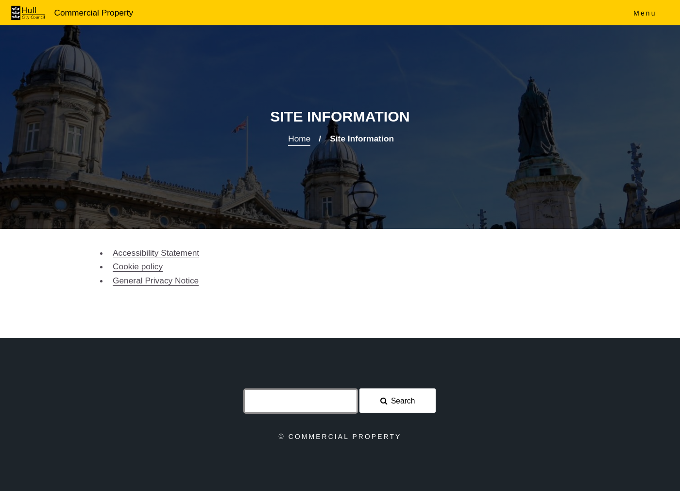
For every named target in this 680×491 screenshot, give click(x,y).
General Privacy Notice (156, 280)
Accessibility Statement (156, 253)
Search (403, 401)
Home (299, 138)
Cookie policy (138, 266)
